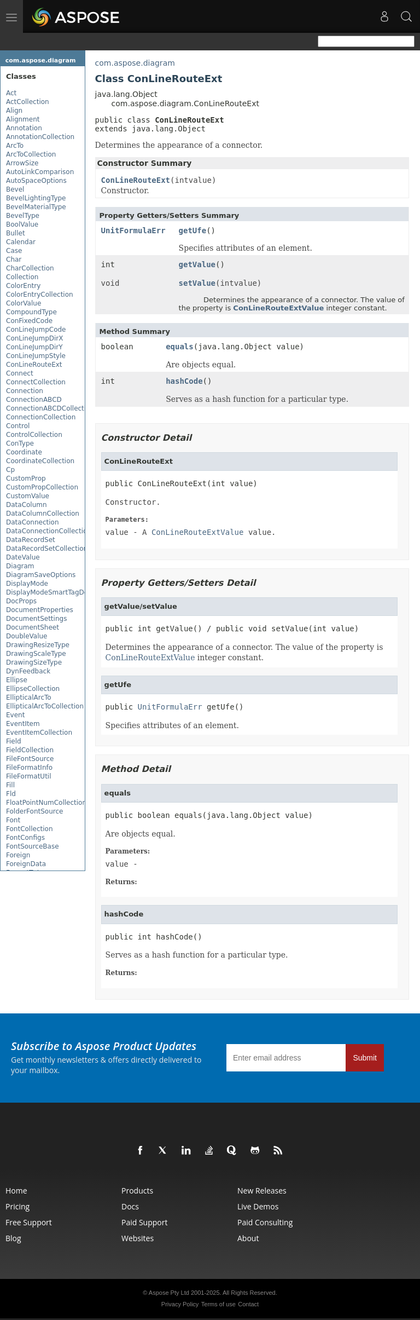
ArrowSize (22, 163)
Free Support (28, 1222)
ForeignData (26, 864)
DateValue (23, 557)
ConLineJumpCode (36, 329)
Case (14, 251)
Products (137, 1190)
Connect (19, 373)
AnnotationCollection (40, 137)
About (248, 1238)
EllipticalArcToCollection (45, 706)
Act (11, 93)
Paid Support (144, 1222)
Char (13, 259)
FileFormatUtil (28, 776)
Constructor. (133, 502)
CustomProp (26, 478)
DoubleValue (26, 636)
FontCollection (29, 829)
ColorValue (23, 303)
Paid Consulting (265, 1222)
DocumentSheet (32, 627)
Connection (24, 391)
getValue (197, 264)
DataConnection (32, 522)
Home (16, 1190)
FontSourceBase (32, 846)
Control (18, 426)
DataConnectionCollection (48, 531)
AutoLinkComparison (40, 172)
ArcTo (15, 145)
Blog (13, 1238)
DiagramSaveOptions (40, 575)
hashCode (184, 381)
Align (14, 110)
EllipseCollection (33, 689)
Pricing (17, 1206)
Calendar (21, 242)
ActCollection (27, 102)
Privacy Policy (180, 1304)
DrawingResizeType (37, 645)
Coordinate (24, 452)
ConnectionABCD (34, 400)
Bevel (15, 189)
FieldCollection (30, 750)
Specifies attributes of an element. (172, 725)
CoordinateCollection (40, 461)
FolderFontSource (34, 811)
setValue (197, 283)
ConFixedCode (29, 321)
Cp (10, 470)
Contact (248, 1304)
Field (13, 741)
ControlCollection (34, 435)
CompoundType (31, 312)
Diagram (20, 566)
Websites (137, 1238)
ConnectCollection (36, 382)
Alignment (22, 119)
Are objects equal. (141, 833)
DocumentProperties (39, 610)
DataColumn (26, 505)
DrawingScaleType (36, 654)
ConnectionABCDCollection (50, 408)
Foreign (18, 855)
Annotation (24, 128)
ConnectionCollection (40, 417)
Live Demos (257, 1206)
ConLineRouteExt (34, 364)
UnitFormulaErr (133, 230)
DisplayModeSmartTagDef (48, 592)
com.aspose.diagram (40, 60)
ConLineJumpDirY (34, 347)
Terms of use (218, 1304)
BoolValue (22, 224)
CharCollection (30, 268)
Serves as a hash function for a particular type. (197, 954)
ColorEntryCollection (39, 294)
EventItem (23, 724)
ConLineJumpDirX (34, 338)
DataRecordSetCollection (47, 548)
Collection (22, 277)
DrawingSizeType (34, 662)
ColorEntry (23, 286)
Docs (130, 1206)
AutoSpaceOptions (36, 181)
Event (15, 715)
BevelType (22, 216)
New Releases (262, 1190)
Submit (365, 1057)
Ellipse (16, 680)
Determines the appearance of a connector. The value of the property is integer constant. (244, 652)
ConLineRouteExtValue (278, 308)
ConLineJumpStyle (36, 356)
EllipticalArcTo (28, 697)
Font (13, 820)
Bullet (15, 233)
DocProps (21, 601)
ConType (20, 443)
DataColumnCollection (42, 513)
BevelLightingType (36, 198)
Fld (11, 794)
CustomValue (27, 496)
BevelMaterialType (36, 207)
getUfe (193, 230)
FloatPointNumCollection (46, 802)
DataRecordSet (30, 540)
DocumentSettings (36, 618)
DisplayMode (27, 583)
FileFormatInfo (29, 767)
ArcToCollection (31, 154)
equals (180, 346)
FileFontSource (30, 759)
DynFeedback (28, 671)
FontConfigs (25, 837)
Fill (10, 785)
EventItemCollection (39, 732)
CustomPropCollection (42, 487)
